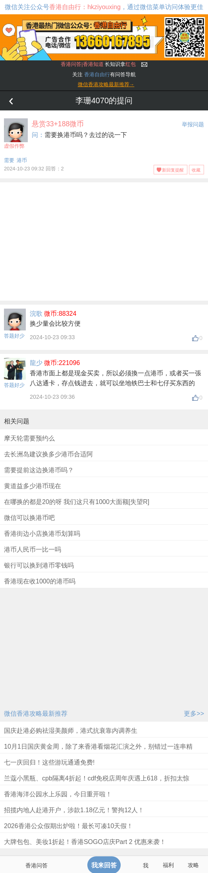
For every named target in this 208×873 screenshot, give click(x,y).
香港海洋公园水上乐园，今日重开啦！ (58, 794)
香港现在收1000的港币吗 (39, 581)
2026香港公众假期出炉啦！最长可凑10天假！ (68, 826)
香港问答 (36, 865)
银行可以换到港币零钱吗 (39, 565)
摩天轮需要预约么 (29, 438)
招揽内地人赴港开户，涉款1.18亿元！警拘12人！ (74, 810)
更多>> (194, 713)
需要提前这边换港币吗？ (39, 470)
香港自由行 (97, 74)
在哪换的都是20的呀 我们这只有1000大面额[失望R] (76, 501)
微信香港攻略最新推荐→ (106, 84)
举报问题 (193, 124)
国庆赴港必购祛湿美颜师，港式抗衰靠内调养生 (70, 730)
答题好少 (14, 336)
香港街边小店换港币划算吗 (42, 533)
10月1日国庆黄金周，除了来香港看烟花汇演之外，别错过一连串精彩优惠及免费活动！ (98, 751)
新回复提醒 (173, 170)
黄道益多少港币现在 (32, 486)
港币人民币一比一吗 (32, 549)
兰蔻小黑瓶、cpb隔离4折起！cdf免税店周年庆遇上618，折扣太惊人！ (96, 783)
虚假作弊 (16, 133)
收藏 (196, 170)
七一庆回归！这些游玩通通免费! (49, 762)
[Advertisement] (104, 240)
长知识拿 (98, 64)
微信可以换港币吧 (29, 517)
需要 (9, 160)
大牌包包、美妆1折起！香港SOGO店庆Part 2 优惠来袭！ (85, 841)
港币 (22, 160)
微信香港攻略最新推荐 (35, 713)
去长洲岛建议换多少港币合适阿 (48, 454)
